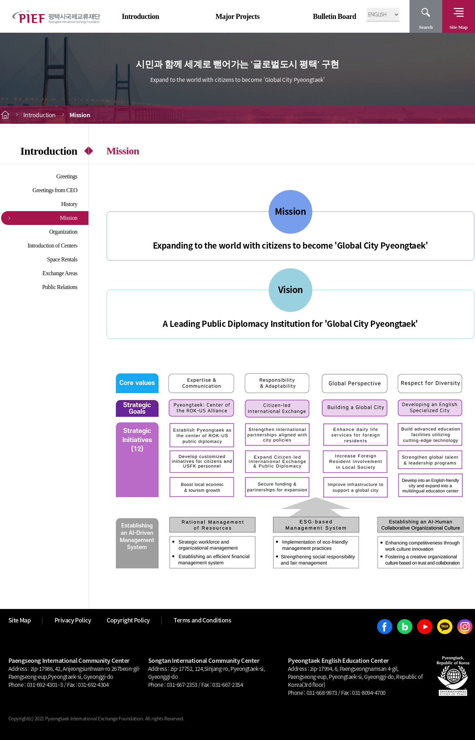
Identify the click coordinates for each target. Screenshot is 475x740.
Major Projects (237, 16)
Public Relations (60, 287)
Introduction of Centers (53, 245)
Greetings (67, 176)
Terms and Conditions (202, 620)
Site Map (459, 27)
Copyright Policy (128, 620)
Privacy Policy (73, 620)
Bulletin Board (334, 16)
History (69, 204)
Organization (63, 232)
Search (426, 27)
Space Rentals (62, 259)
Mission (68, 218)
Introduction (140, 16)
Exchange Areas (59, 273)
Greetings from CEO (54, 190)
